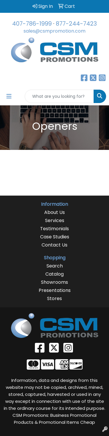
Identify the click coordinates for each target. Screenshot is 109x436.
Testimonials (54, 228)
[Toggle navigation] (9, 96)
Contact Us (54, 245)
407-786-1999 (32, 24)
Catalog (54, 274)
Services (54, 220)
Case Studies (54, 236)
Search (55, 266)
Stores (54, 298)
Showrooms (54, 282)
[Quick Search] (59, 96)
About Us (54, 212)
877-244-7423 (76, 24)
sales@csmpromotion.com (54, 31)
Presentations (55, 290)
